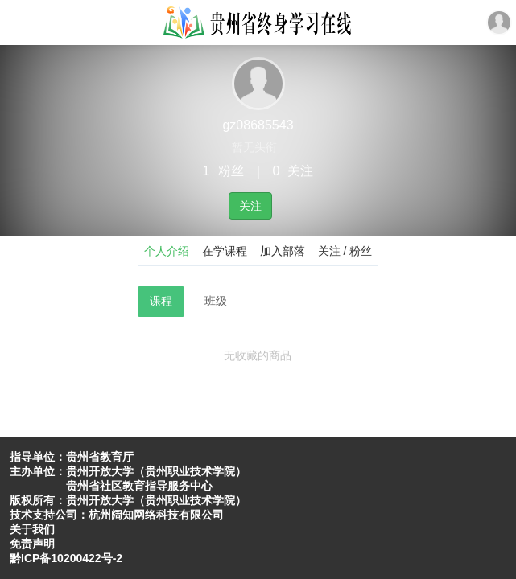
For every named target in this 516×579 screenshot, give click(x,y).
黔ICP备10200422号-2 (66, 558)
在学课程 (224, 250)
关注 (250, 205)
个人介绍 (166, 250)
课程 (161, 300)
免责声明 (32, 543)
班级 (215, 300)
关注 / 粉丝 (345, 250)
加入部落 (282, 250)
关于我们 (32, 529)
